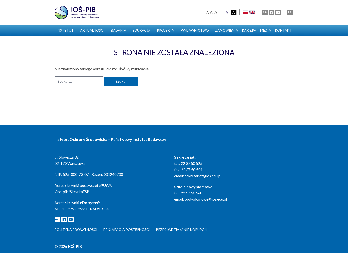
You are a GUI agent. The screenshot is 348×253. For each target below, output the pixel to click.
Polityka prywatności (76, 229)
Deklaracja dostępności (126, 229)
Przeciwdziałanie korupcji (181, 229)
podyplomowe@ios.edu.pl (206, 199)
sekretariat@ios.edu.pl (203, 175)
